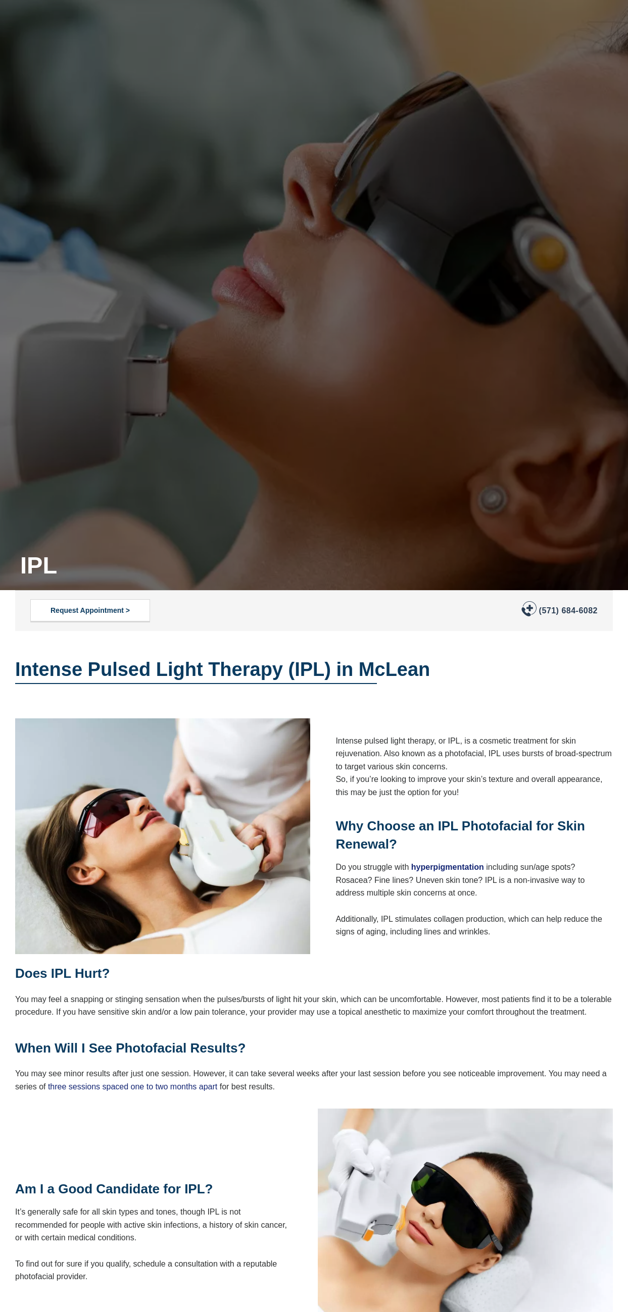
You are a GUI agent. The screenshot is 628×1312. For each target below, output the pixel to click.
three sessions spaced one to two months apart (132, 1086)
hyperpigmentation (447, 867)
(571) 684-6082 (568, 610)
